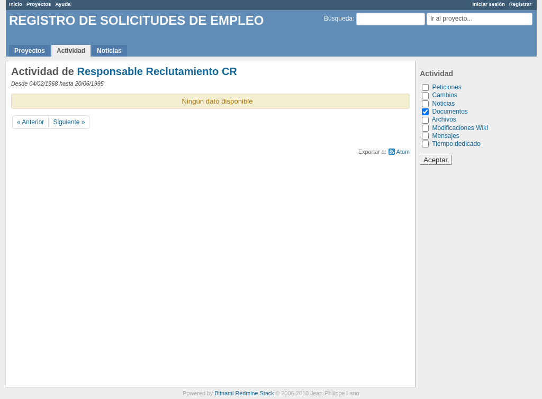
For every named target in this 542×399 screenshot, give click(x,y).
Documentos (449, 111)
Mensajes (445, 136)
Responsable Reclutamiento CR (157, 71)
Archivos (444, 119)
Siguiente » (69, 122)
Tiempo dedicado (456, 143)
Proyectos (38, 4)
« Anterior (30, 122)
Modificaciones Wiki (459, 128)
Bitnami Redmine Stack (244, 393)
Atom (403, 152)
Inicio (15, 4)
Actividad (71, 50)
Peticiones (446, 87)
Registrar (520, 4)
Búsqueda (338, 18)
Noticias (109, 50)
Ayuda (62, 4)
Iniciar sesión (489, 4)
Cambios (444, 95)
